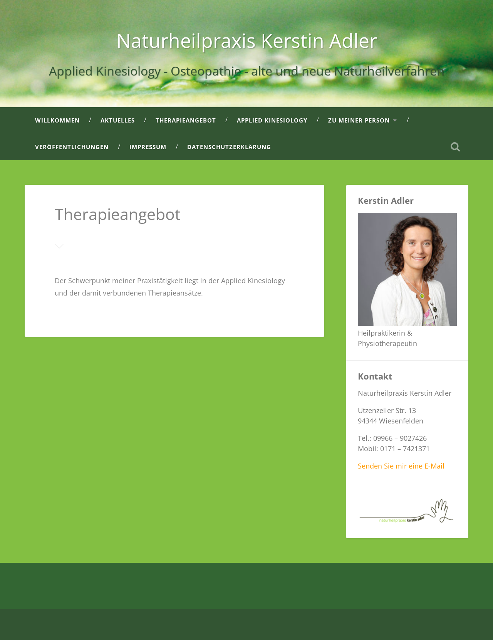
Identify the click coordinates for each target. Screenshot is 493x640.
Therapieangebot (186, 120)
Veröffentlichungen (72, 147)
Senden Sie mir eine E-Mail (401, 465)
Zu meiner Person (359, 120)
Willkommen (57, 120)
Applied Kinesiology (272, 120)
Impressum (147, 147)
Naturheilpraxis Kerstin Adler (246, 40)
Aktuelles (118, 120)
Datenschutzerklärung (229, 147)
